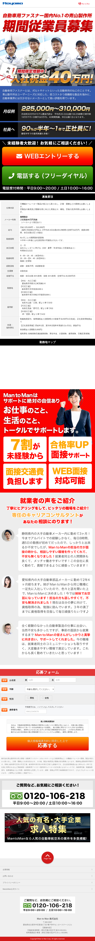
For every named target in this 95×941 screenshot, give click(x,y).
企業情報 (49, 870)
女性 (45, 698)
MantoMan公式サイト (49, 889)
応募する (47, 743)
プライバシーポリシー (49, 883)
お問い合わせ (49, 876)
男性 (30, 698)
